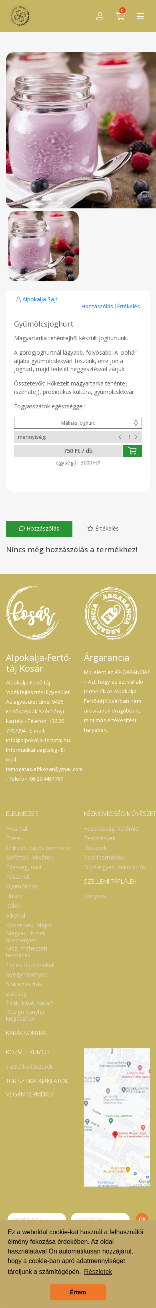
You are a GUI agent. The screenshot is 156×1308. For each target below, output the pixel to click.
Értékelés (128, 306)
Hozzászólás (98, 306)
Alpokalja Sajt (40, 299)
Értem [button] (78, 1292)
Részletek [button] (98, 1271)
